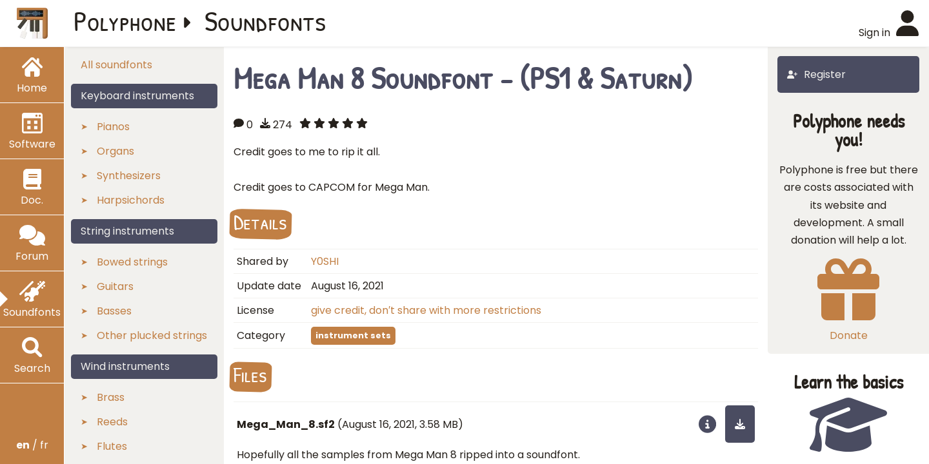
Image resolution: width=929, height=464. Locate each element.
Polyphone (125, 20)
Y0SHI (325, 261)
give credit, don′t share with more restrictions (426, 310)
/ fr (32, 445)
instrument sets (353, 335)
